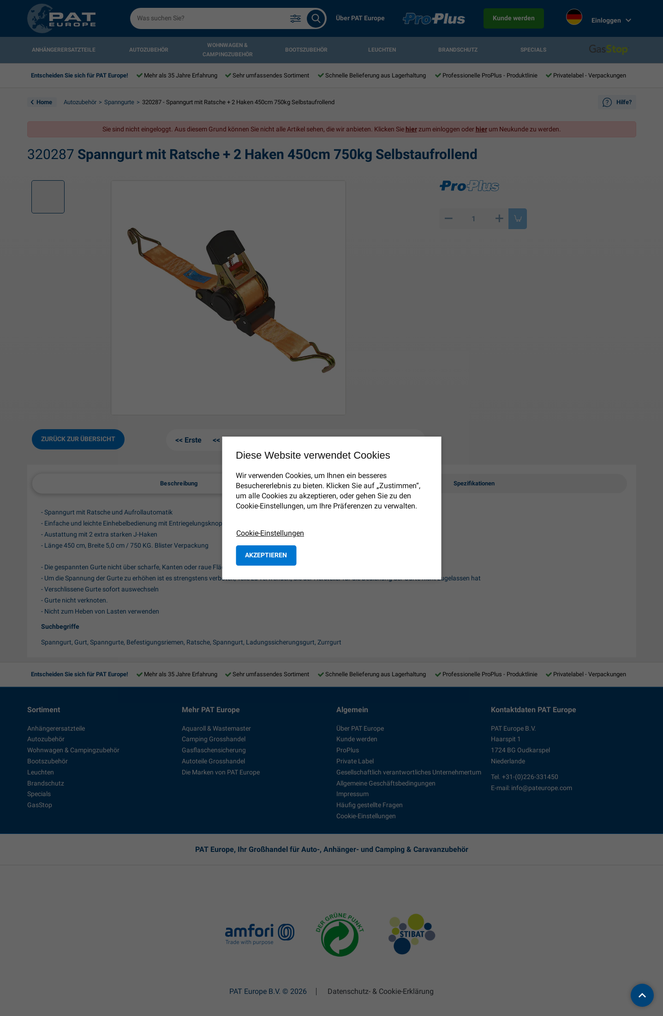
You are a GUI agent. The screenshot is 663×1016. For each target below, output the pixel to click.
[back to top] (642, 995)
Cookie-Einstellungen (270, 533)
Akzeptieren (266, 555)
